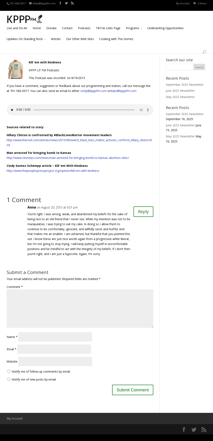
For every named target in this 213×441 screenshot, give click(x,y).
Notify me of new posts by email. (34, 386)
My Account (182, 3)
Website (12, 368)
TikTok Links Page (108, 24)
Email (11, 356)
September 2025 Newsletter (185, 85)
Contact (67, 24)
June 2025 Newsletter (180, 91)
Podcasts (84, 24)
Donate (51, 24)
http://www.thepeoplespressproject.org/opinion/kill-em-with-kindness (53, 171)
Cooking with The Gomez (116, 35)
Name (12, 344)
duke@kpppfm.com (123, 91)
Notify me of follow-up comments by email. (41, 378)
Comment (15, 287)
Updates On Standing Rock (25, 35)
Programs (132, 24)
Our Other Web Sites (80, 35)
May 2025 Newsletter (180, 97)
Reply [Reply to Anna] (143, 211)
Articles (56, 35)
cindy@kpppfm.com (93, 91)
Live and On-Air (17, 24)
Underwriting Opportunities (165, 24)
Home (37, 24)
